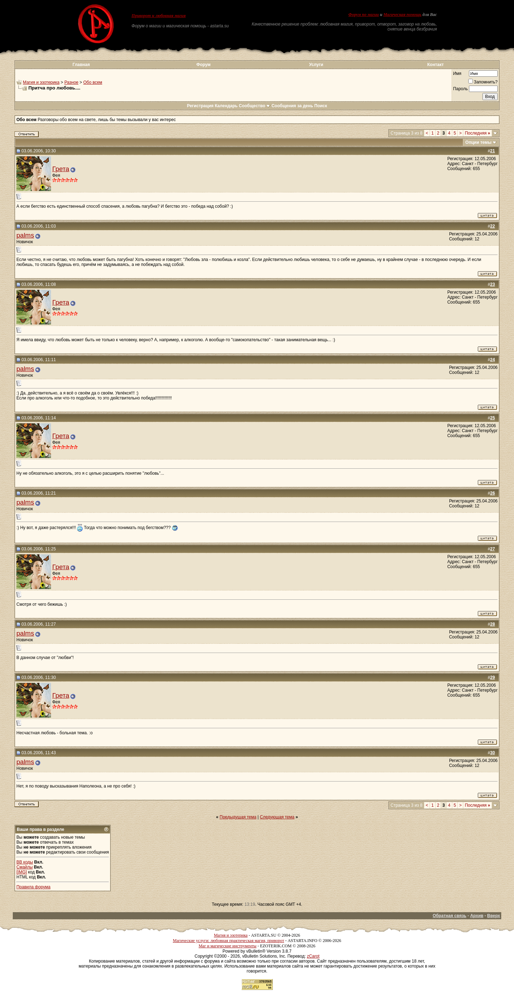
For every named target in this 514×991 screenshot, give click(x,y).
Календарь (226, 105)
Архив (476, 915)
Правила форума (33, 886)
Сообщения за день (292, 105)
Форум (204, 64)
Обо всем (92, 82)
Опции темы (478, 142)
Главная (81, 64)
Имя (457, 73)
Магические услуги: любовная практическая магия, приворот (228, 940)
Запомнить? (483, 82)
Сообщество (254, 105)
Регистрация (200, 105)
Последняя (477, 133)
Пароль (460, 88)
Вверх (493, 915)
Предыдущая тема (238, 817)
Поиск (320, 105)
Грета (60, 169)
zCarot (313, 956)
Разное (71, 82)
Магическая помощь (402, 14)
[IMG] (21, 872)
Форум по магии (363, 14)
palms (25, 235)
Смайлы (24, 867)
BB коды (24, 862)
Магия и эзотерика (41, 82)
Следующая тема (277, 817)
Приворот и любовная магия (159, 15)
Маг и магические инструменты (227, 945)
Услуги (316, 64)
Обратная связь (449, 915)
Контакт (435, 64)
